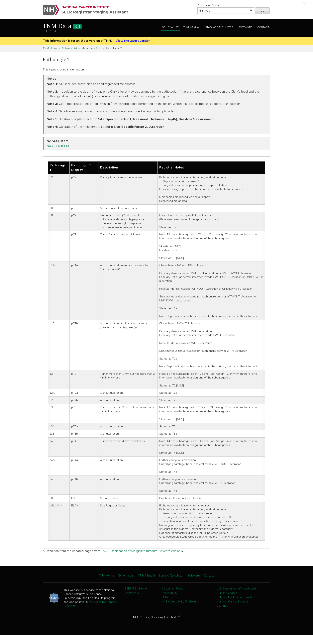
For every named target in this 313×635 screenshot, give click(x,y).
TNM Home (50, 48)
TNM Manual (191, 27)
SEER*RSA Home (136, 588)
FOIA (164, 597)
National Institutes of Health (234, 597)
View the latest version (133, 41)
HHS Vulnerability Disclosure (179, 601)
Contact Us (132, 593)
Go (262, 11)
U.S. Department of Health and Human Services (236, 590)
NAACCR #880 (58, 146)
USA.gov (222, 606)
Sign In (307, 3)
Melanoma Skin (91, 48)
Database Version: (209, 5)
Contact (263, 27)
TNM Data (62, 26)
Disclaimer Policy (172, 588)
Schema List (170, 27)
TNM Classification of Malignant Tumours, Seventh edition (140, 551)
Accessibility (169, 593)
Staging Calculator (219, 27)
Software (245, 27)
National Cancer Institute (232, 601)
